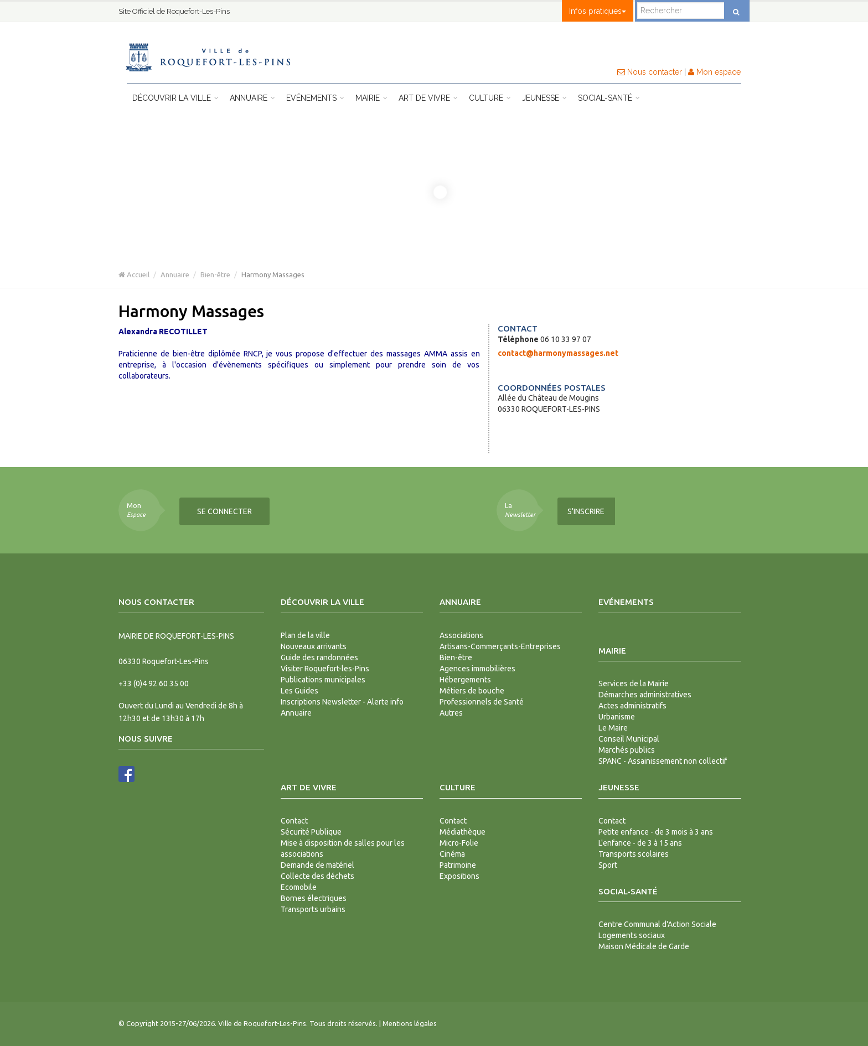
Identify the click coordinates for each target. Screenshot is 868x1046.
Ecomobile (299, 887)
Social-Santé (609, 98)
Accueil (133, 274)
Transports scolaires (633, 854)
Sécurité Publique (311, 831)
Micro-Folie (459, 842)
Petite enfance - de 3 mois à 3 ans (655, 831)
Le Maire (613, 727)
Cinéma (452, 854)
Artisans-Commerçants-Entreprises (500, 646)
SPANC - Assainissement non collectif (662, 761)
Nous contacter (649, 72)
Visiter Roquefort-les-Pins (325, 668)
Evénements (315, 98)
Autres (451, 712)
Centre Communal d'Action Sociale (657, 924)
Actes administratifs (632, 705)
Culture (490, 98)
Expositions (459, 876)
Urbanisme (616, 716)
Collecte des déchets (317, 876)
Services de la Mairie (633, 683)
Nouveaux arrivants (314, 646)
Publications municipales (323, 679)
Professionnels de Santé (482, 701)
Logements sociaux (631, 935)
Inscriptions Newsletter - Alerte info (342, 701)
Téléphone (518, 339)
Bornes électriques (314, 898)
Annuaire (252, 98)
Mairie (371, 98)
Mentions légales (410, 1023)
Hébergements (465, 679)
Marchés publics (626, 749)
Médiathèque (462, 831)
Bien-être (215, 274)
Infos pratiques (597, 11)
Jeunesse (544, 98)
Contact (294, 820)
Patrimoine (458, 865)
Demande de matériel (317, 865)
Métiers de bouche (472, 690)
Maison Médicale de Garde (643, 946)
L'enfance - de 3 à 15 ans (640, 842)
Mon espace (714, 72)
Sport (607, 865)
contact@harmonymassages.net (558, 353)
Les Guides (299, 690)
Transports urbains (313, 909)
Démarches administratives (644, 694)
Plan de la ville (305, 635)
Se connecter (224, 511)
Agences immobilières (477, 668)
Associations (461, 635)
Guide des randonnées (319, 657)
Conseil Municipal (628, 738)
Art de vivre (428, 98)
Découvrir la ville (175, 98)
